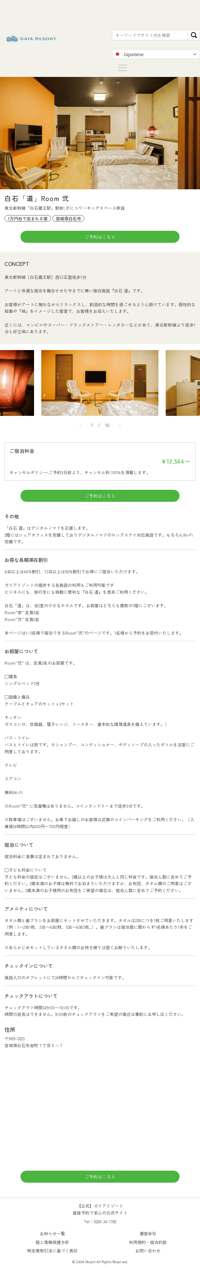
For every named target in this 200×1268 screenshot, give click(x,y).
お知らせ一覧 (52, 1233)
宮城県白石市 (68, 218)
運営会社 (147, 1233)
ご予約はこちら (100, 237)
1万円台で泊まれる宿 (28, 218)
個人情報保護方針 (52, 1242)
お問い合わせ (148, 1251)
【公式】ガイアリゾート (31, 38)
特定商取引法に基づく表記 (52, 1251)
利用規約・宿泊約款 (148, 1242)
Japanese (129, 54)
